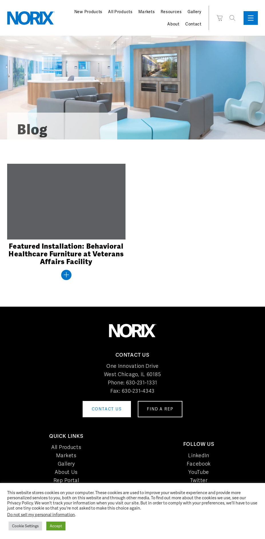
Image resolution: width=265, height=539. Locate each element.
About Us (66, 472)
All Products (120, 11)
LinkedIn (198, 455)
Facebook (199, 463)
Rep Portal (66, 480)
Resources (171, 11)
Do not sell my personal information (41, 514)
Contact (193, 24)
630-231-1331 (141, 382)
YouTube (198, 472)
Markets (146, 11)
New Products (88, 11)
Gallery (195, 11)
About (173, 24)
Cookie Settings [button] (25, 526)
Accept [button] (56, 526)
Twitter (199, 480)
